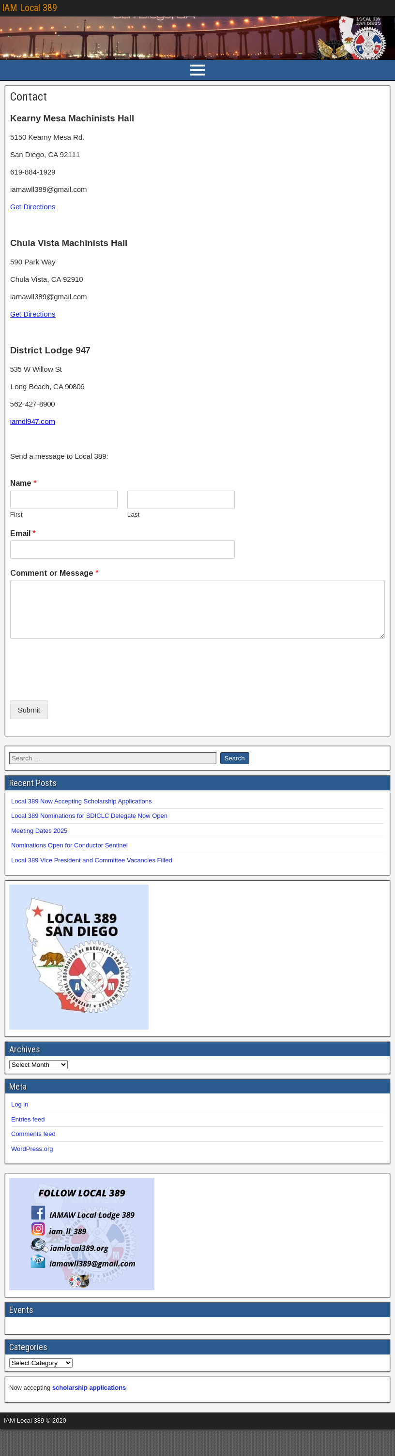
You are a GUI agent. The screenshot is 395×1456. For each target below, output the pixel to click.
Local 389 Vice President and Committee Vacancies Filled (91, 860)
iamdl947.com (32, 421)
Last (133, 514)
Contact (28, 96)
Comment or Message (54, 573)
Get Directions (33, 207)
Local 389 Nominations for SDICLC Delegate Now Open (89, 815)
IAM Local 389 (29, 8)
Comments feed (33, 1133)
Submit (29, 710)
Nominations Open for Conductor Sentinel (69, 845)
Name (23, 483)
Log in (19, 1104)
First (16, 514)
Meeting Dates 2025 (39, 830)
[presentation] (83, 684)
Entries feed (28, 1119)
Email (23, 533)
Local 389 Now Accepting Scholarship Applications (81, 801)
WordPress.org (32, 1148)
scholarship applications (89, 1387)
